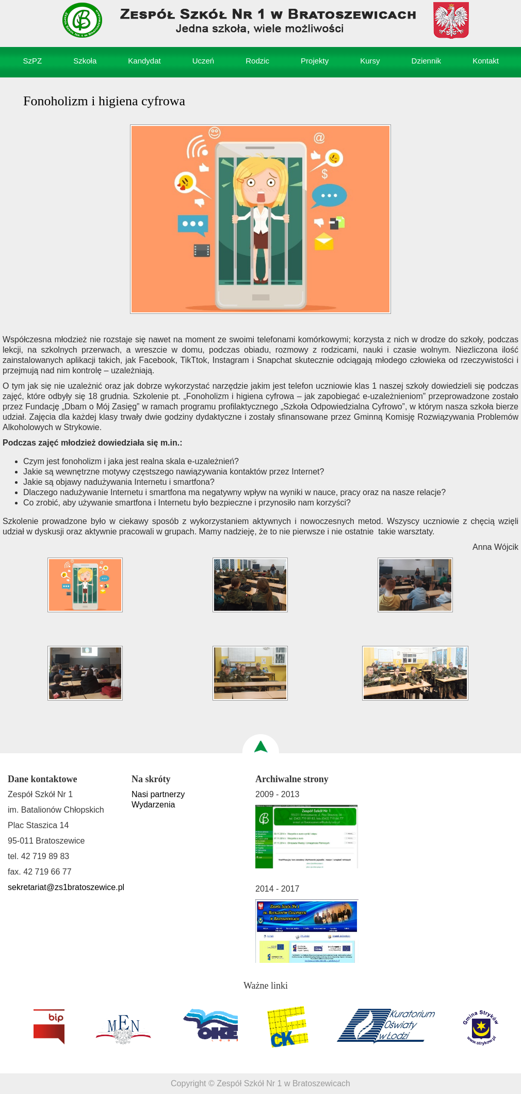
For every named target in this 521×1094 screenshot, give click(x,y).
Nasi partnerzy (158, 794)
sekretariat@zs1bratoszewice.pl (66, 887)
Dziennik (427, 60)
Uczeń (203, 60)
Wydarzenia (153, 804)
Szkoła (84, 60)
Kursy (370, 60)
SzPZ (32, 60)
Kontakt (486, 60)
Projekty (315, 60)
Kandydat (144, 60)
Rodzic (257, 60)
